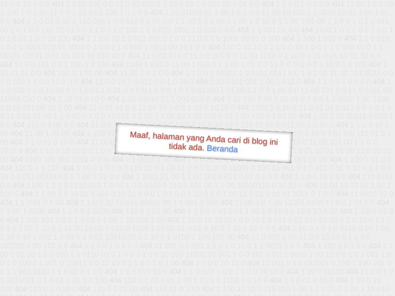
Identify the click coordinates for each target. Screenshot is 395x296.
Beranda (222, 148)
